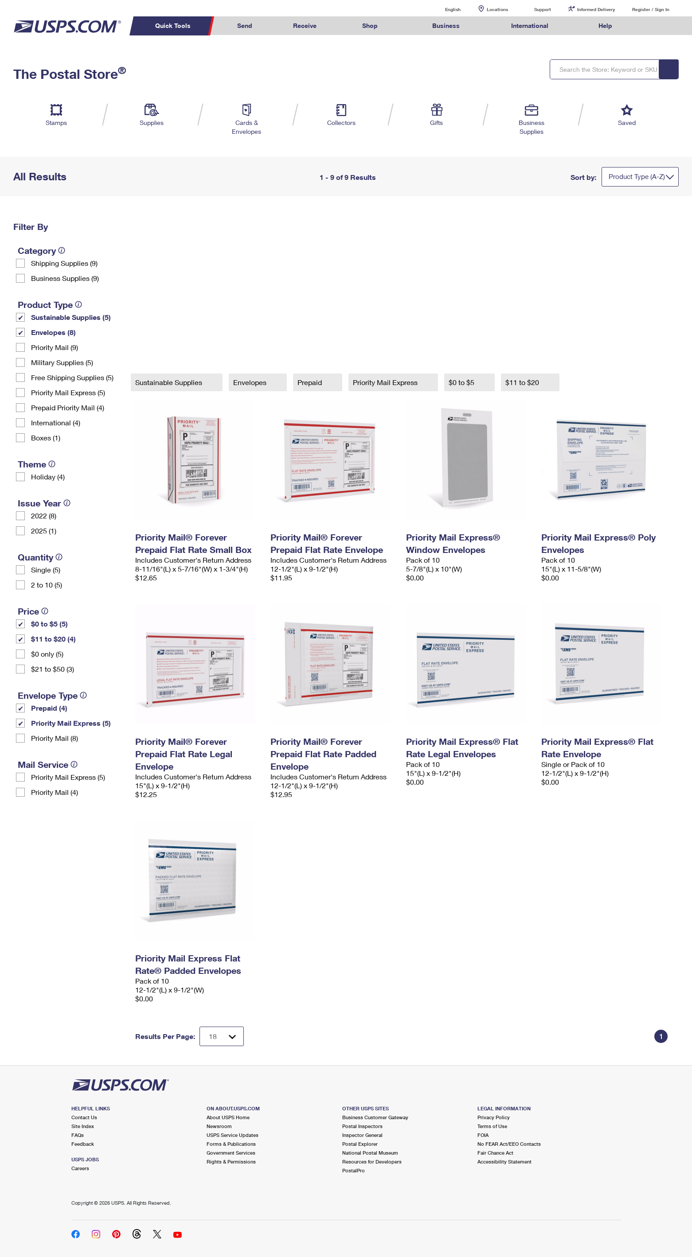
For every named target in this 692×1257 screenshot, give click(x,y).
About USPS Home (228, 1117)
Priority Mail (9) (54, 347)
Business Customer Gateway (375, 1117)
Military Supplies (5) (62, 362)
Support (542, 9)
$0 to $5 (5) (49, 623)
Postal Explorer (360, 1144)
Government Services (231, 1153)
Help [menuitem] (605, 25)
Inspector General (362, 1135)
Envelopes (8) (53, 332)
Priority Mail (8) (54, 738)
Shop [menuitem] (370, 25)
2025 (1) (43, 530)
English (444, 9)
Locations (497, 9)
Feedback (82, 1144)
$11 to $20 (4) (53, 638)
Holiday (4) (48, 476)
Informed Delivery (596, 9)
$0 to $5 (462, 382)
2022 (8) (43, 515)
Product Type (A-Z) (637, 176)
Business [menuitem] (446, 25)
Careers (80, 1168)
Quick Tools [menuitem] (173, 25)
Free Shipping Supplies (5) (72, 377)
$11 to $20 (523, 382)
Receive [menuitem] (305, 25)
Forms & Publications (231, 1144)
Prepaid (310, 382)
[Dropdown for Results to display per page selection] (221, 1036)
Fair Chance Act (495, 1153)
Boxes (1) (45, 437)
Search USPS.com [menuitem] (650, 25)
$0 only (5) (47, 654)
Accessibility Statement (504, 1161)
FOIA (483, 1135)
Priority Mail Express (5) (68, 392)
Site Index (82, 1126)
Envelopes (250, 382)
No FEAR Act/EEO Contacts (509, 1144)
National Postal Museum (370, 1153)
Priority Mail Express (386, 382)
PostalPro (353, 1170)
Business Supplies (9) (65, 278)
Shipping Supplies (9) (64, 263)
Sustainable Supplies (169, 382)
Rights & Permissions (231, 1161)
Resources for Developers (372, 1161)
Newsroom (219, 1126)
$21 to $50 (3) (52, 669)
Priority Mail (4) (54, 792)
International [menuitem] (529, 25)
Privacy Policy (493, 1117)
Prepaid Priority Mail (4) (67, 407)
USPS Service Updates (232, 1135)
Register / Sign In (650, 9)
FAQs (77, 1135)
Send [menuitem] (244, 25)
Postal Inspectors (362, 1126)
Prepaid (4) (49, 708)
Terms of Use (492, 1126)
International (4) (55, 422)
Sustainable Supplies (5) (71, 317)
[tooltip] (61, 250)
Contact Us (84, 1117)
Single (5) (45, 569)
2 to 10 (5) (46, 584)
